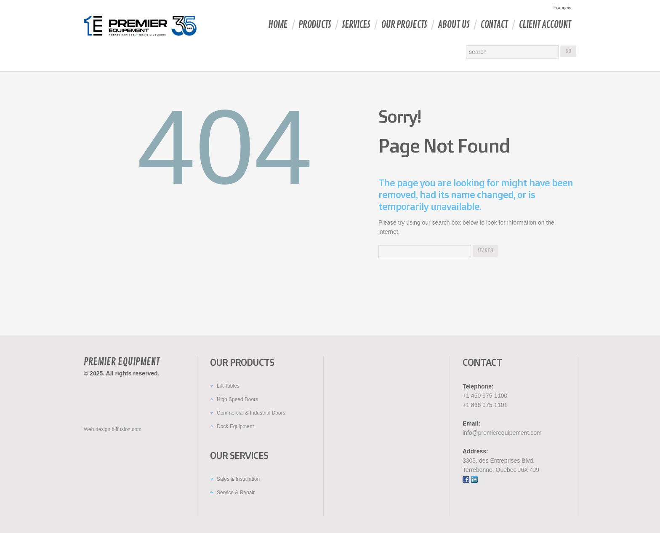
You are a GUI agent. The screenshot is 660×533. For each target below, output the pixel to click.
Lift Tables (228, 386)
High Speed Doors (237, 399)
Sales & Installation (238, 479)
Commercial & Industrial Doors (251, 413)
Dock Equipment (235, 426)
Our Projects (404, 24)
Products (314, 24)
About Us (453, 24)
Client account (545, 24)
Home (277, 24)
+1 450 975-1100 (485, 395)
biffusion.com (126, 429)
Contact (494, 24)
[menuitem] (561, 7)
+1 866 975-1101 (485, 405)
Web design (97, 429)
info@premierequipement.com (502, 432)
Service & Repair (236, 493)
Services (356, 24)
